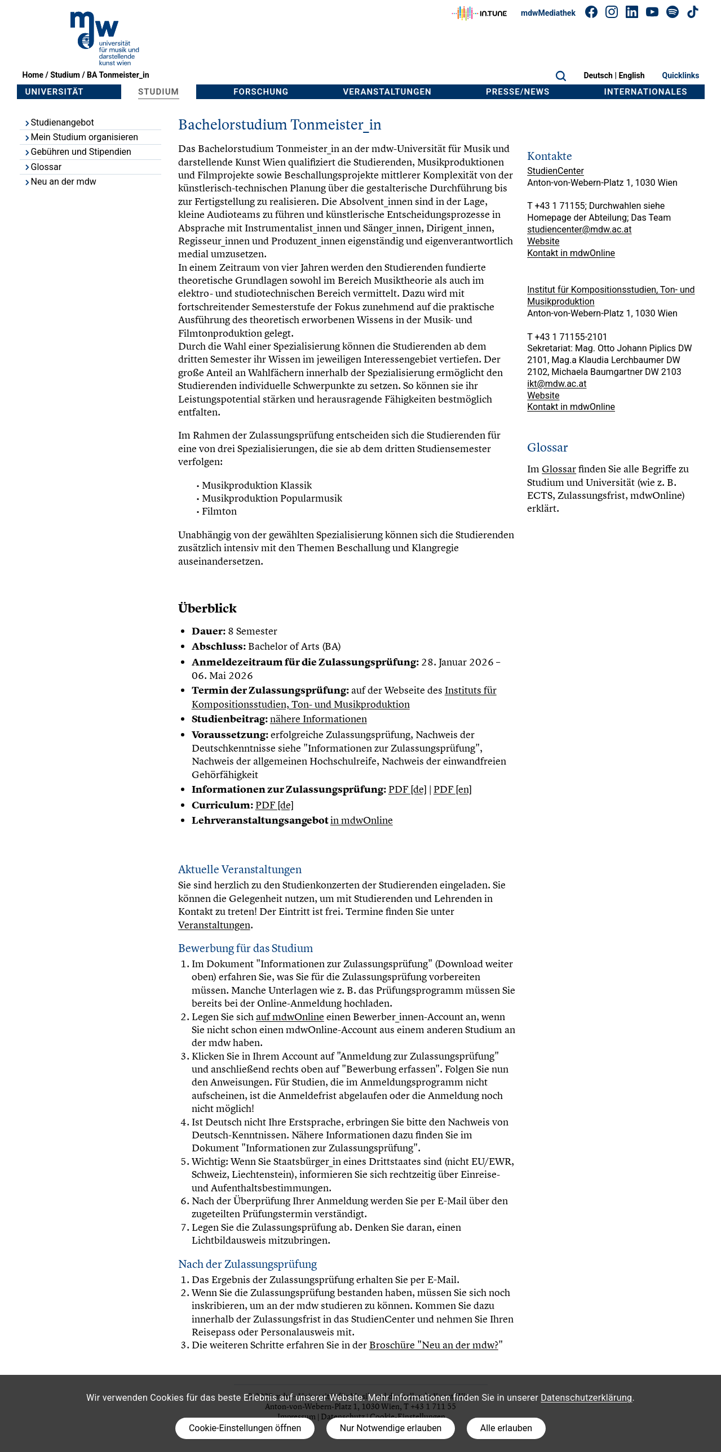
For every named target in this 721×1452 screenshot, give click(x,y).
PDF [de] (407, 789)
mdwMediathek (548, 12)
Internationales (646, 92)
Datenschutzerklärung (586, 1397)
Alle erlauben (506, 1428)
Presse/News (518, 92)
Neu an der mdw (59, 181)
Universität (54, 92)
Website (543, 241)
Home (33, 74)
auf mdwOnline (290, 1016)
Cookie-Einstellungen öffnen (245, 1428)
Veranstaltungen (387, 92)
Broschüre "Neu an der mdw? (433, 1344)
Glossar (42, 167)
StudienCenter (555, 171)
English (631, 75)
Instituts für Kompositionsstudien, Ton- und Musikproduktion (344, 696)
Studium (65, 74)
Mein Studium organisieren (80, 137)
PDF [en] (453, 789)
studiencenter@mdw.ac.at (579, 229)
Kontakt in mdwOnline (571, 253)
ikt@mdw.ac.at (556, 383)
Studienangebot (58, 122)
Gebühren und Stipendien (77, 151)
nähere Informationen (318, 718)
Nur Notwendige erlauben (391, 1428)
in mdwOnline (361, 820)
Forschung (261, 92)
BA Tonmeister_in (118, 74)
